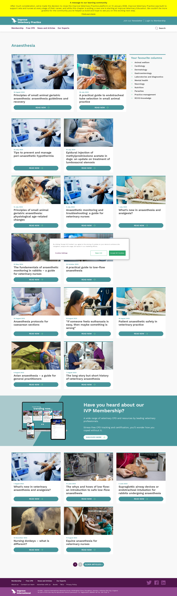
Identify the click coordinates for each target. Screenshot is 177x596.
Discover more (94, 437)
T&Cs (62, 584)
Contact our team (27, 584)
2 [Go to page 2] (80, 564)
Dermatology (141, 70)
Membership (17, 28)
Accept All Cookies (117, 253)
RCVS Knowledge (143, 98)
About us (14, 584)
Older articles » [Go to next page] (93, 564)
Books (55, 584)
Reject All (98, 253)
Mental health (141, 80)
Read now (41, 107)
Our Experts (63, 28)
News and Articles (46, 28)
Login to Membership (155, 21)
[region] (89, 249)
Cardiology (140, 66)
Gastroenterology (143, 73)
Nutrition (139, 87)
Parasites (139, 91)
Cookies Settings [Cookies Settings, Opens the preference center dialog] (61, 253)
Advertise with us (44, 584)
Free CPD (30, 28)
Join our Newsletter (132, 21)
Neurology (140, 84)
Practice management (145, 94)
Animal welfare (142, 62)
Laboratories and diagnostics (149, 77)
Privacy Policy (71, 584)
